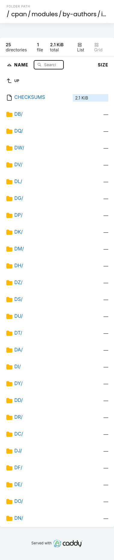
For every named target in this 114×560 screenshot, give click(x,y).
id (103, 14)
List (80, 47)
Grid (98, 47)
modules (45, 14)
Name (21, 64)
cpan (19, 14)
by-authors (80, 14)
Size (103, 64)
